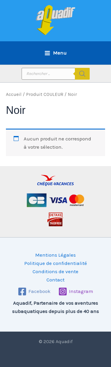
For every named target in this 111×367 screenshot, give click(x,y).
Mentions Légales (55, 255)
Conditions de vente (55, 271)
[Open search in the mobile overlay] (56, 74)
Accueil (14, 94)
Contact (55, 280)
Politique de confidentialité (55, 263)
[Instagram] (75, 291)
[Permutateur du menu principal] (55, 53)
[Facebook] (34, 291)
